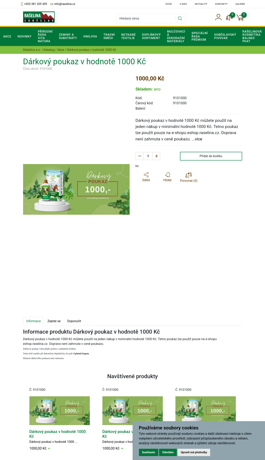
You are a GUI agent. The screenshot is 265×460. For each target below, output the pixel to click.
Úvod (169, 4)
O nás (183, 4)
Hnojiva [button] (90, 36)
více (198, 139)
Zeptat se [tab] (54, 321)
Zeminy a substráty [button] (68, 36)
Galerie (240, 4)
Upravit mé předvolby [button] (194, 452)
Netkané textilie (128, 36)
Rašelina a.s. (32, 50)
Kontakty (221, 4)
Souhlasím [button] (148, 452)
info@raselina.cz (62, 4)
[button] (146, 177)
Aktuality (201, 4)
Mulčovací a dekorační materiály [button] (176, 36)
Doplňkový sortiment (151, 36)
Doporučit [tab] (74, 321)
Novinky (25, 36)
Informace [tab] (33, 321)
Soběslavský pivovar (225, 36)
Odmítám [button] (168, 452)
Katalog (49, 50)
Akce (7, 36)
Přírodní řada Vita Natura (45, 36)
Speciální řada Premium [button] (200, 36)
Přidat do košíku (211, 156)
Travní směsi (109, 36)
